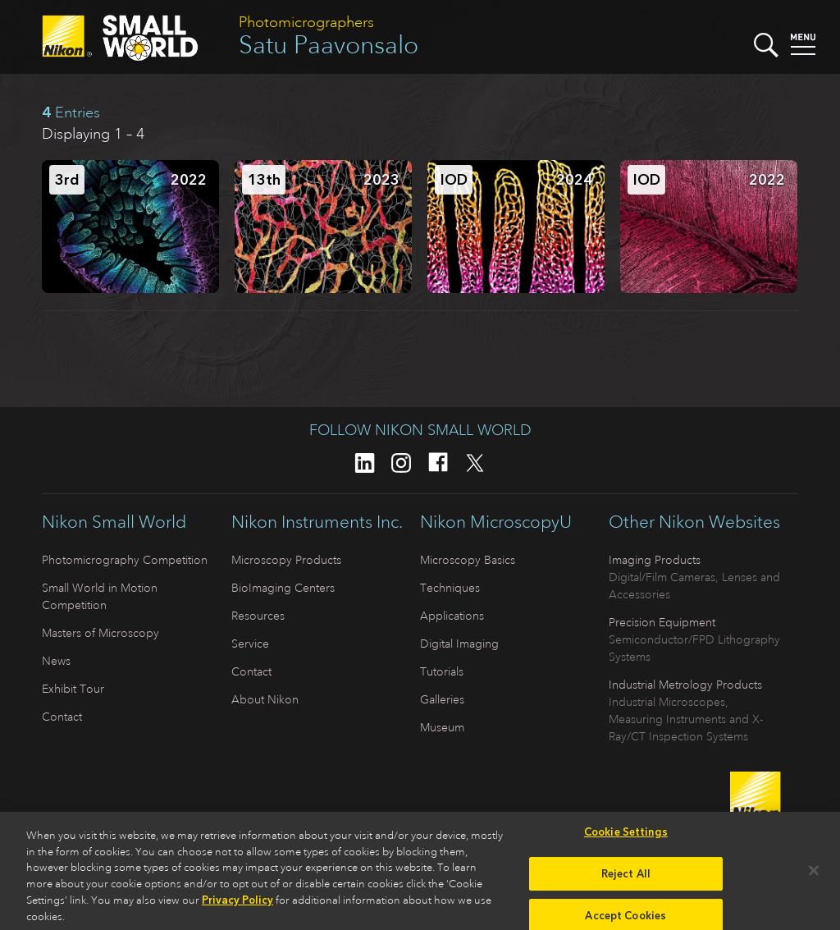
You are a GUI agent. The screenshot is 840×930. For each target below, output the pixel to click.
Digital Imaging (459, 643)
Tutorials (441, 671)
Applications (452, 615)
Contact (62, 716)
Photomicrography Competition (125, 559)
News (56, 660)
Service (250, 643)
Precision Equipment (662, 622)
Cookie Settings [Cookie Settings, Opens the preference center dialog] (626, 837)
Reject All (626, 879)
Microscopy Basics (467, 559)
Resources (258, 615)
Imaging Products (655, 559)
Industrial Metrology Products (685, 684)
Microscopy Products (286, 559)
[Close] (814, 876)
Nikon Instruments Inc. (317, 522)
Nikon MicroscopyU (496, 522)
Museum (442, 727)
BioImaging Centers (283, 587)
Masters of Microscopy (100, 632)
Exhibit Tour (73, 688)
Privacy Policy (237, 905)
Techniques (450, 587)
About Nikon (265, 699)
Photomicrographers (306, 22)
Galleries (442, 699)
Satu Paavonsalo (328, 44)
